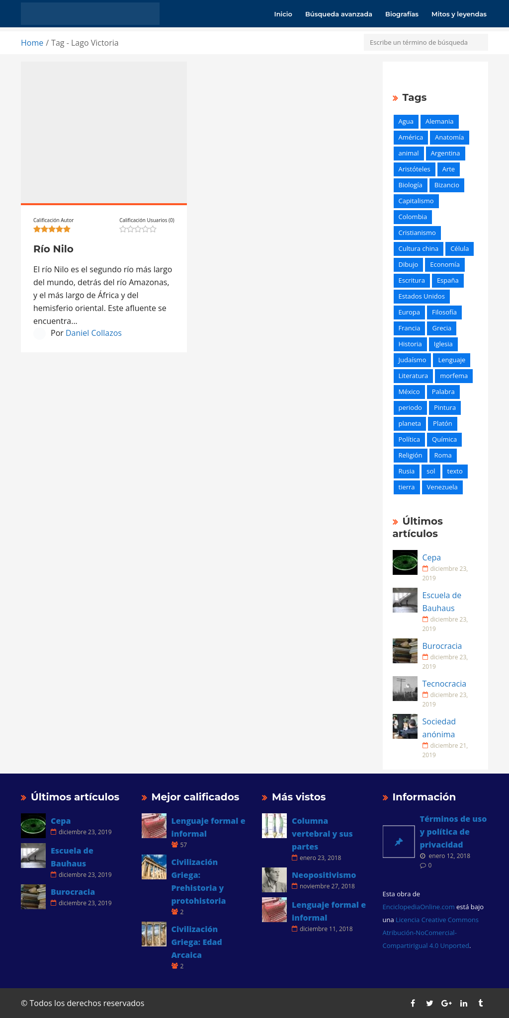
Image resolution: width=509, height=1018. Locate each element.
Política (410, 439)
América (411, 137)
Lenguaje (451, 359)
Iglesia (443, 343)
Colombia (413, 216)
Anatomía (449, 137)
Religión (411, 455)
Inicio (283, 14)
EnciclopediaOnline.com (419, 906)
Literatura (413, 375)
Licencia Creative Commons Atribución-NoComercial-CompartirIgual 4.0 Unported (431, 932)
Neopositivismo (324, 874)
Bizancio (446, 184)
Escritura (412, 280)
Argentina (445, 153)
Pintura (445, 407)
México (409, 391)
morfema (454, 375)
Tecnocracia (445, 683)
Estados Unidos (422, 296)
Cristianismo (417, 232)
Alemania (439, 121)
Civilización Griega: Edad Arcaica (196, 942)
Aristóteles (414, 168)
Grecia (441, 327)
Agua (406, 121)
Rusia (407, 471)
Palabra (443, 391)
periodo (410, 407)
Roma (443, 455)
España (448, 280)
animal (409, 153)
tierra (407, 486)
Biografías (402, 14)
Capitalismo (416, 200)
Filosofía (444, 312)
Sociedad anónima (439, 728)
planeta (410, 423)
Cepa (432, 557)
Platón (442, 423)
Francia (410, 327)
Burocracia (442, 645)
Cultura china (419, 248)
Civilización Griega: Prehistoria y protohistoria (198, 881)
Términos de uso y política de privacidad (453, 831)
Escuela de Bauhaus (442, 602)
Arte (448, 168)
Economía (445, 264)
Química (444, 439)
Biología (411, 184)
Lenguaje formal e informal (208, 827)
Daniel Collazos (94, 332)
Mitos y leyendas (459, 14)
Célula (459, 248)
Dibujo (409, 264)
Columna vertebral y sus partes (322, 833)
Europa (410, 312)
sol (430, 471)
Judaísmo (412, 359)
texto (455, 471)
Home (32, 42)
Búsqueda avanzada (338, 14)
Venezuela (442, 486)
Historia (410, 343)
